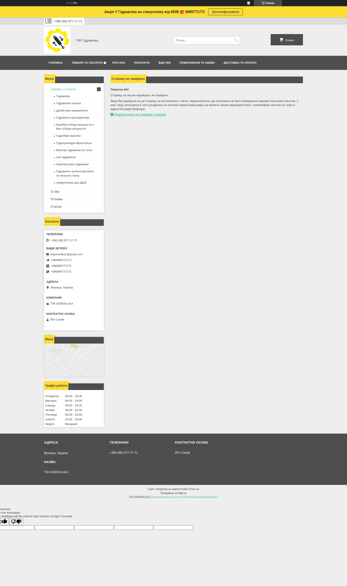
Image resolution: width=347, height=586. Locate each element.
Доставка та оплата (240, 62)
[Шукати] (236, 40)
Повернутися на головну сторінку (140, 114)
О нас (55, 191)
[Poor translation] (16, 521)
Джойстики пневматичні (72, 110)
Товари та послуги (86, 62)
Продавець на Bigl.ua (173, 493)
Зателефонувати (225, 12)
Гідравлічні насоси (68, 103)
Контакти (142, 62)
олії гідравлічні (66, 157)
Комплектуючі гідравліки (72, 164)
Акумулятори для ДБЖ (71, 182)
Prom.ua (194, 489)
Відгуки (164, 62)
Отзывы (57, 199)
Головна (55, 62)
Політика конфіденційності (201, 497)
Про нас (118, 62)
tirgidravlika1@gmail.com (66, 254)
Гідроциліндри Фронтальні (73, 143)
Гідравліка (63, 96)
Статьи (56, 206)
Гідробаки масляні (68, 135)
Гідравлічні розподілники (72, 117)
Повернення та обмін (197, 62)
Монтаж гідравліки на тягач (74, 150)
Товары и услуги (63, 89)
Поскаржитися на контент (167, 497)
